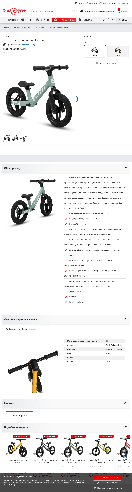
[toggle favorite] (105, 63)
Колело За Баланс (114, 349)
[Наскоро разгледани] (104, 20)
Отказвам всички (107, 482)
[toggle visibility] (66, 168)
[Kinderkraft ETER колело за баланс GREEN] (73, 447)
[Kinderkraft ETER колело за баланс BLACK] (45, 447)
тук (15, 484)
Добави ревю (20, 415)
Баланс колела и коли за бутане (58, 27)
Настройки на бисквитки (107, 487)
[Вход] (122, 20)
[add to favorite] (8, 454)
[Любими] (113, 20)
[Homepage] (14, 11)
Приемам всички (107, 477)
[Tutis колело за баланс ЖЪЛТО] (17, 447)
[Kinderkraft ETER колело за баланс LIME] (101, 447)
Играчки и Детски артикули (21, 27)
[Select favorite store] (97, 11)
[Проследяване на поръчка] (109, 20)
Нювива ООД (28, 44)
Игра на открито (39, 27)
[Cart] (123, 11)
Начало (5, 27)
